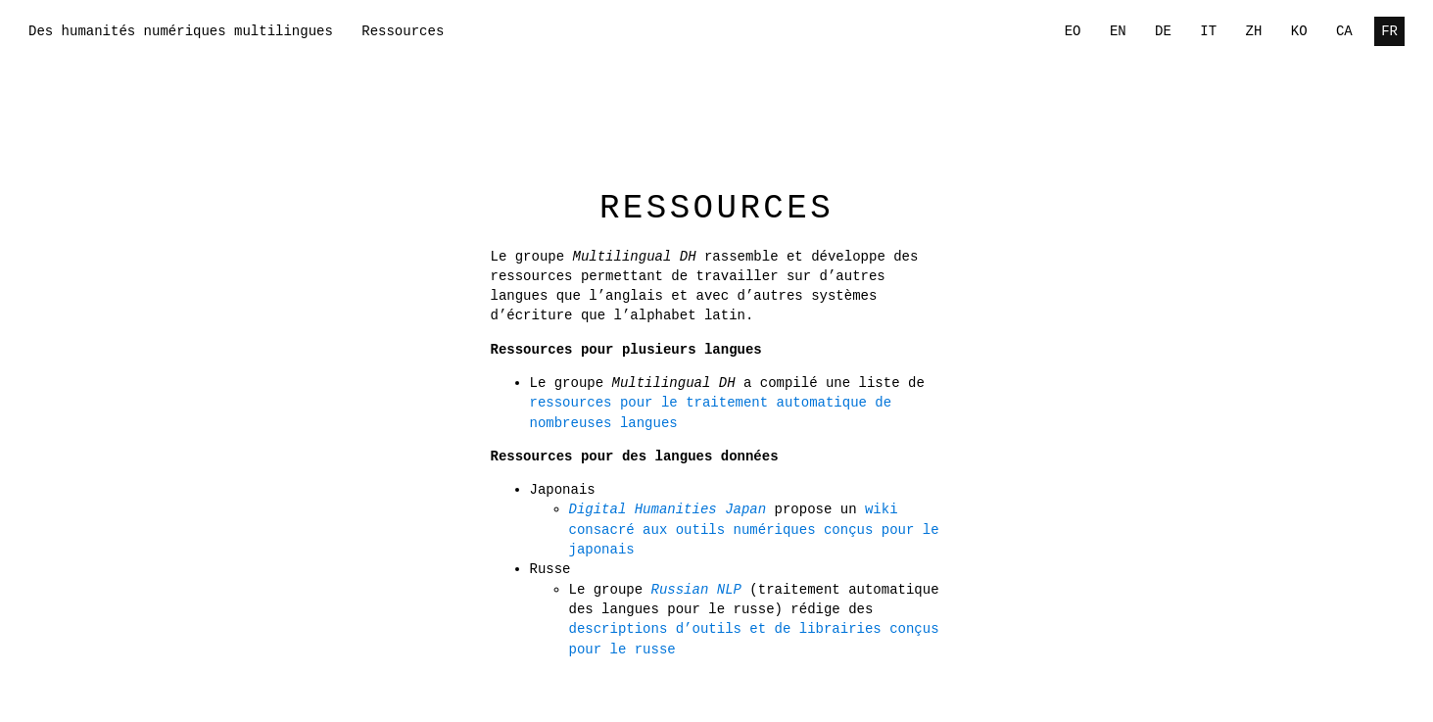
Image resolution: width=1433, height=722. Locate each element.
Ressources (402, 31)
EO (1073, 31)
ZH (1254, 31)
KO (1299, 31)
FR (1389, 31)
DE (1163, 31)
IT (1208, 31)
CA (1344, 31)
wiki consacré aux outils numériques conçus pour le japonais (754, 529)
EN (1118, 31)
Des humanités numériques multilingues (180, 31)
